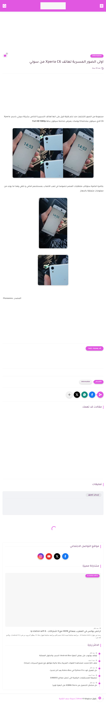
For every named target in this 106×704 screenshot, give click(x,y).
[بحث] (4, 6)
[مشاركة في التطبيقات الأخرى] (69, 395)
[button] (92, 395)
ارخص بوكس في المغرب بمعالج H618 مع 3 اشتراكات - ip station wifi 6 (65, 631)
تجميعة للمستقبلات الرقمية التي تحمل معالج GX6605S (73, 678)
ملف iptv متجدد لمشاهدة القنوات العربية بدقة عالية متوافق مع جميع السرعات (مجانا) (60, 663)
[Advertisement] (53, 34)
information (97, 56)
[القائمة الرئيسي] (101, 6)
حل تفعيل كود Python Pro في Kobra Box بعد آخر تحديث (73, 671)
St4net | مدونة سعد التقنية (70, 699)
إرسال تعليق (93, 495)
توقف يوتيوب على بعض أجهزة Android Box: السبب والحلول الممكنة (68, 656)
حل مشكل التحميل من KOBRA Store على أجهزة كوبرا (74, 686)
